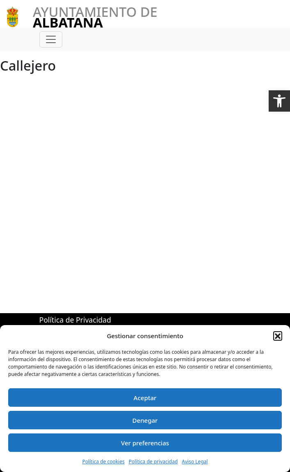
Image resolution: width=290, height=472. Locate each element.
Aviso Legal (195, 461)
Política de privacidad (153, 461)
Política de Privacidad (75, 320)
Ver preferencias (145, 443)
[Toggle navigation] (50, 39)
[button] (279, 101)
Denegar (145, 420)
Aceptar (145, 398)
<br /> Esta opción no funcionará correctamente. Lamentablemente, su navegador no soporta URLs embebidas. (140, 179)
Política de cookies (103, 461)
